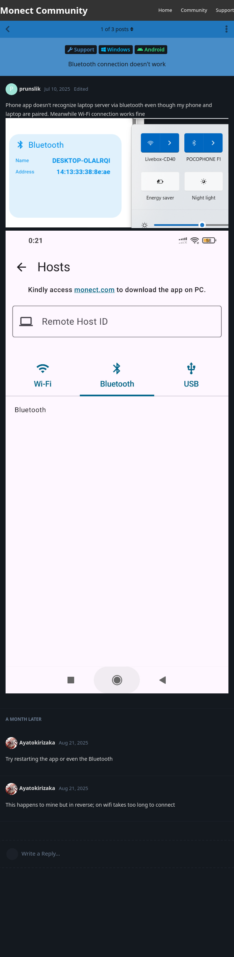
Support (225, 10)
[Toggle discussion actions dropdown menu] (226, 29)
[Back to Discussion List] (7, 29)
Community (194, 10)
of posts (116, 29)
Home (165, 10)
